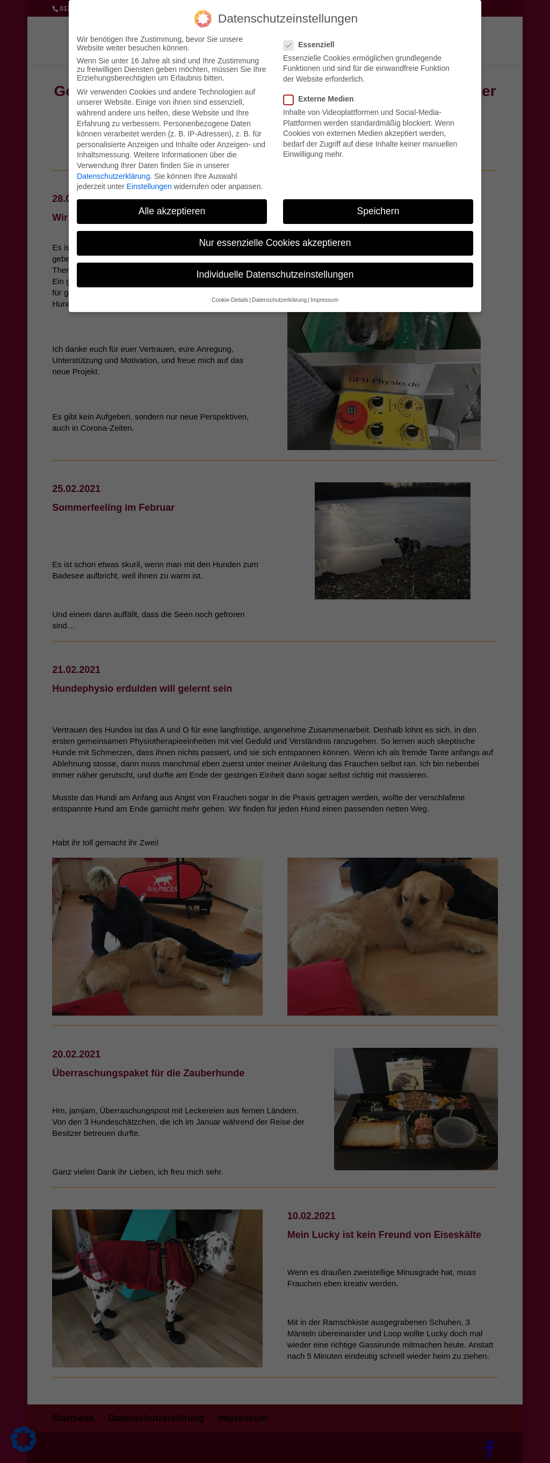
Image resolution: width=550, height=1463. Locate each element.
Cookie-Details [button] (230, 294)
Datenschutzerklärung (113, 170)
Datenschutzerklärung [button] (279, 294)
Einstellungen (149, 181)
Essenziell (313, 39)
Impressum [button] (324, 294)
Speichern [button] (378, 206)
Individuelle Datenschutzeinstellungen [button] (275, 269)
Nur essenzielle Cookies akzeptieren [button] (275, 238)
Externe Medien (323, 93)
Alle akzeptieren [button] (172, 206)
